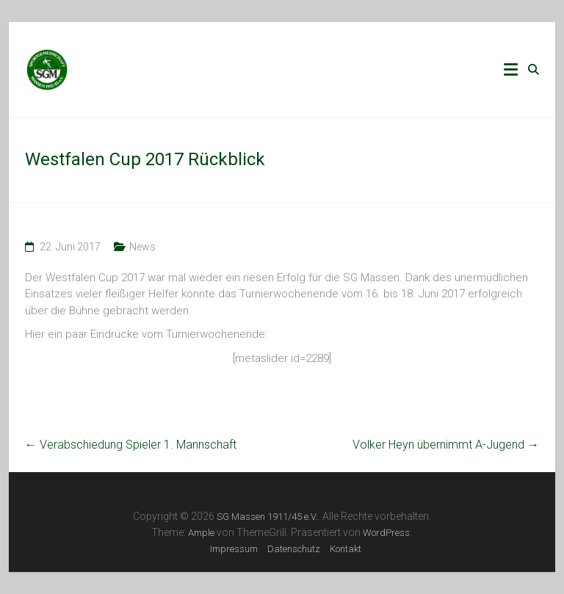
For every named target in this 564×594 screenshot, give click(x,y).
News (142, 247)
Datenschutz (293, 548)
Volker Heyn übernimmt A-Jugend (445, 445)
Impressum (234, 548)
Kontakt (345, 548)
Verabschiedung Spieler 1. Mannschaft (130, 445)
